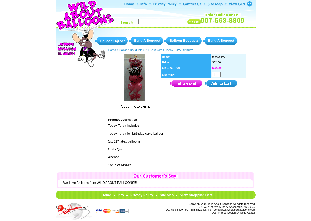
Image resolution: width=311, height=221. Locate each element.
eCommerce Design (224, 212)
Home (106, 195)
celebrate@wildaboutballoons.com (234, 209)
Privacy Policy (141, 195)
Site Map (167, 195)
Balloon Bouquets (184, 40)
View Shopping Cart (196, 195)
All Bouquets (154, 49)
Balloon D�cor (112, 41)
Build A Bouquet (147, 40)
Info (121, 195)
